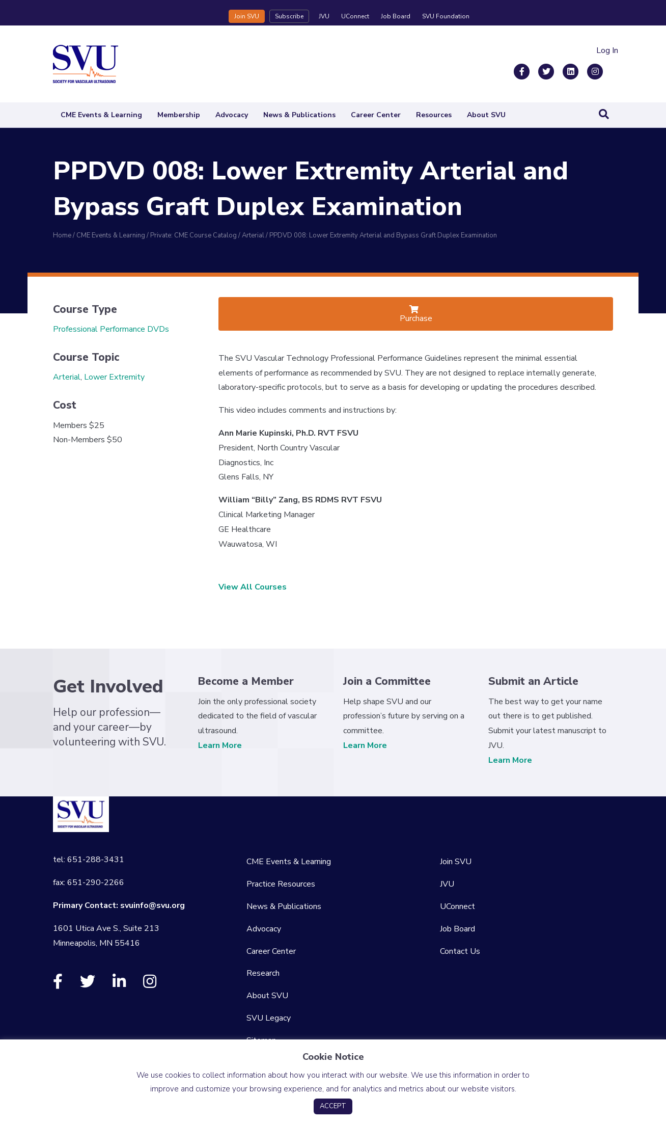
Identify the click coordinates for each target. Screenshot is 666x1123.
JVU (324, 16)
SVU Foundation (445, 16)
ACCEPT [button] (333, 1106)
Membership (178, 115)
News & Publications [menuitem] (283, 906)
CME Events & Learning (101, 115)
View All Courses (252, 587)
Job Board (395, 16)
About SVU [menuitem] (267, 995)
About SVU (486, 115)
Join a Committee (387, 681)
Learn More (220, 745)
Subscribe (289, 16)
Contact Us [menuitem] (460, 951)
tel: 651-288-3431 (88, 859)
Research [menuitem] (263, 973)
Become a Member (246, 681)
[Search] (604, 114)
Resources (434, 115)
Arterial (66, 377)
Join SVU (246, 16)
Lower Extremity (114, 377)
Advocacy (231, 115)
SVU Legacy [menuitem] (268, 1018)
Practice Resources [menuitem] (280, 884)
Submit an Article (533, 681)
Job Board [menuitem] (457, 928)
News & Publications (299, 115)
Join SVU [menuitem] (455, 861)
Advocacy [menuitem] (263, 928)
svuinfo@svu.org (152, 905)
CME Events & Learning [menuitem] (288, 861)
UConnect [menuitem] (457, 906)
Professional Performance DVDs (111, 329)
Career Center (376, 115)
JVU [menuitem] (447, 884)
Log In (607, 50)
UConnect (355, 16)
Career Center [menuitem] (271, 951)
